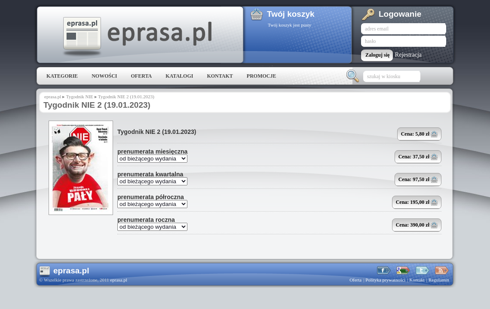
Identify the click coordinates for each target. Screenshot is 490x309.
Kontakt (220, 76)
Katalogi (179, 76)
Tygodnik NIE (79, 96)
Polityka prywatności (385, 279)
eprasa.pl (136, 36)
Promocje (261, 76)
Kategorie (62, 76)
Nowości (104, 76)
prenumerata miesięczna (152, 151)
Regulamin (439, 279)
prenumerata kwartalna (150, 174)
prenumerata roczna (146, 220)
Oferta (141, 76)
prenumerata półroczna (150, 197)
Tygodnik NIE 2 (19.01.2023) (156, 132)
